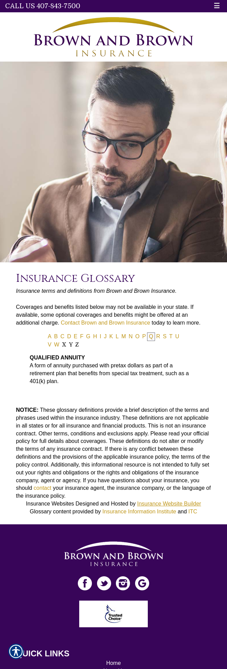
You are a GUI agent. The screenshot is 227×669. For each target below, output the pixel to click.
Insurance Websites (50, 504)
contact (42, 488)
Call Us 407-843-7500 (42, 6)
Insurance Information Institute (139, 511)
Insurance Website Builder (169, 504)
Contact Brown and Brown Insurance (105, 323)
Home (113, 663)
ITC (192, 511)
